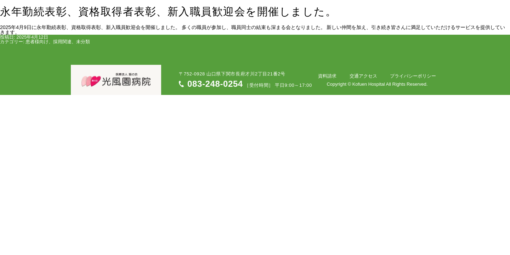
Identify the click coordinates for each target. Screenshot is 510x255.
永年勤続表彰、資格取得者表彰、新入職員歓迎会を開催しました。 (168, 12)
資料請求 (342, 76)
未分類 (83, 41)
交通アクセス (372, 76)
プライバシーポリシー (416, 76)
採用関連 (62, 41)
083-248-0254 (215, 84)
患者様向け (37, 41)
